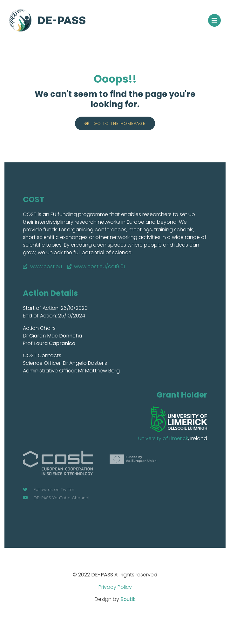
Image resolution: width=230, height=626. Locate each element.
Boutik (128, 599)
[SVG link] (178, 419)
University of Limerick (163, 438)
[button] (214, 20)
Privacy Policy (115, 587)
